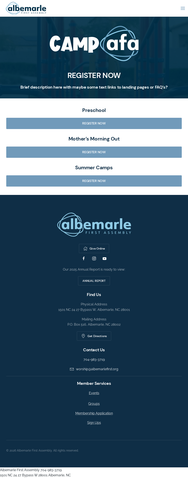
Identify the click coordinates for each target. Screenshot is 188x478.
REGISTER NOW (94, 123)
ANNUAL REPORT (93, 281)
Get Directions (93, 336)
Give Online (93, 248)
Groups (93, 404)
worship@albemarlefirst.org (93, 369)
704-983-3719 (93, 359)
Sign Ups (93, 423)
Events (93, 393)
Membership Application (93, 413)
